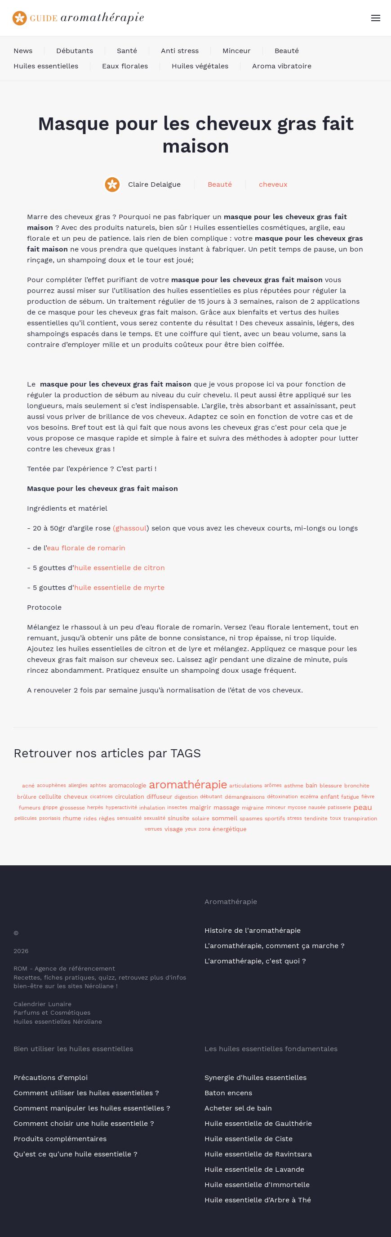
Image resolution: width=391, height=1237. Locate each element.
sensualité (129, 818)
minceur (275, 807)
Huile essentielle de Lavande (254, 1169)
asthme (293, 786)
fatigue (350, 797)
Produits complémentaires (60, 1138)
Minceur (236, 50)
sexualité (154, 818)
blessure (331, 786)
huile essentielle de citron (119, 567)
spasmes (251, 818)
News (22, 50)
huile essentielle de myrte (119, 587)
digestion (186, 797)
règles (107, 818)
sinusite (179, 818)
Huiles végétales (200, 66)
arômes (273, 785)
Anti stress (180, 50)
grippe (50, 807)
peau (362, 807)
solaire (200, 818)
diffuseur (159, 796)
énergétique (230, 829)
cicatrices (101, 797)
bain (311, 785)
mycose (297, 807)
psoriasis (50, 818)
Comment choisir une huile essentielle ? (83, 1123)
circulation (129, 796)
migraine (253, 808)
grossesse (72, 808)
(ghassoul (130, 528)
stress (294, 818)
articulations (245, 786)
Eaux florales (125, 66)
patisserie (339, 807)
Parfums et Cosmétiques (51, 1012)
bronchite (356, 786)
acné (28, 786)
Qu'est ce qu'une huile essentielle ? (75, 1154)
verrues (153, 829)
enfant (329, 796)
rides (90, 818)
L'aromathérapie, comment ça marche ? (274, 945)
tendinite (316, 818)
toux (335, 818)
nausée (316, 807)
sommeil (224, 818)
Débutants (74, 50)
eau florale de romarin (86, 548)
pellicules (25, 818)
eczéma (309, 797)
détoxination (282, 797)
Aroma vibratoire (281, 66)
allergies (78, 785)
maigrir (200, 807)
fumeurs (29, 808)
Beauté (287, 50)
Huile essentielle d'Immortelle (257, 1184)
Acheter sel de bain (238, 1108)
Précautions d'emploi (50, 1077)
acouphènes (51, 785)
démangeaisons (245, 797)
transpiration (360, 818)
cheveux (273, 184)
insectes (177, 807)
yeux (190, 829)
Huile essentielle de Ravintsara (258, 1154)
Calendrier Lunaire (42, 1004)
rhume (72, 818)
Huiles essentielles (45, 66)
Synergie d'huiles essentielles (255, 1077)
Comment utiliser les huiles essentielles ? (86, 1093)
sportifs (275, 818)
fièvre (367, 797)
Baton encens (228, 1093)
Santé (127, 50)
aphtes (98, 785)
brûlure (26, 797)
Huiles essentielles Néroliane (57, 1021)
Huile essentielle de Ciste (248, 1138)
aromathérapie (188, 784)
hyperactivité (121, 807)
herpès (95, 807)
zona (204, 829)
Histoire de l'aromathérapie (252, 930)
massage (226, 807)
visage (173, 828)
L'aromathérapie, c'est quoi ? (255, 961)
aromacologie (128, 785)
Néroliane (99, 986)
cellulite (50, 796)
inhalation (152, 808)
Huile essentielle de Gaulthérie (258, 1123)
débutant (211, 797)
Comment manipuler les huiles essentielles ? (91, 1108)
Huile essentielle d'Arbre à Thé (257, 1200)
